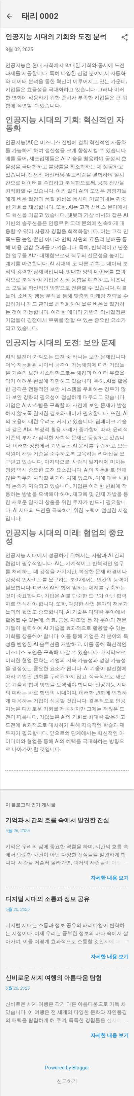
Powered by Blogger (67, 1068)
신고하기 (67, 1081)
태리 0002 (40, 16)
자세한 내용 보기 (110, 878)
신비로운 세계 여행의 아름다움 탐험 (53, 977)
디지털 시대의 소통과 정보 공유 (47, 898)
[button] (125, 38)
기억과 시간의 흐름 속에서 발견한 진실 (57, 820)
